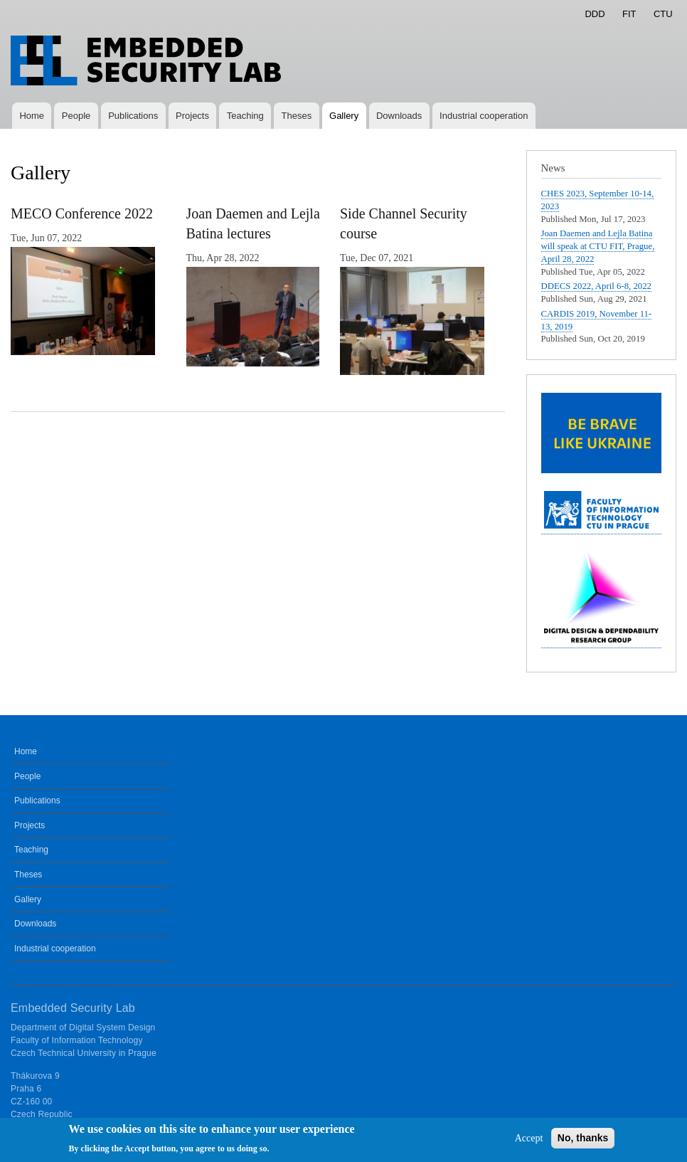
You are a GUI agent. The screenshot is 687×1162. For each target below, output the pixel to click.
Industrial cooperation (484, 115)
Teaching (245, 115)
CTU (663, 14)
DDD (595, 14)
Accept (529, 1142)
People (76, 115)
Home (31, 115)
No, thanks (583, 1142)
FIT (629, 14)
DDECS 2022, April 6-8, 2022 (596, 286)
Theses (297, 115)
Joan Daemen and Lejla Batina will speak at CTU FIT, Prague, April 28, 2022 (598, 246)
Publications (133, 115)
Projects (192, 115)
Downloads (399, 115)
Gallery (343, 115)
